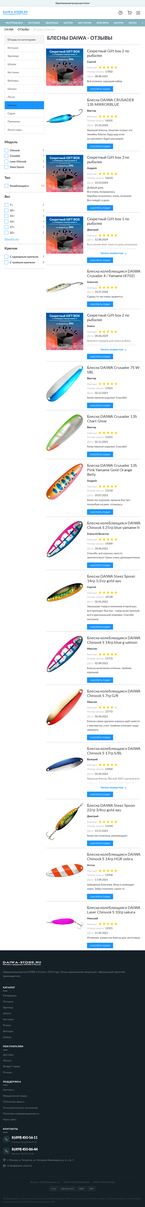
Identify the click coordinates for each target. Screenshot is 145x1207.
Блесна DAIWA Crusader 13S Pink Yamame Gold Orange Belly (112, 470)
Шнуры (118, 22)
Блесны (12, 105)
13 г (12, 216)
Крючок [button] (11, 248)
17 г (12, 227)
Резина (7, 1025)
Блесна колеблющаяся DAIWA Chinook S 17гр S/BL (113, 750)
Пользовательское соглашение (20, 1107)
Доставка (8, 1054)
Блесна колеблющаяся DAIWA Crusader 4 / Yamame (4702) (113, 273)
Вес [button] (7, 197)
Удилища (51, 22)
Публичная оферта (13, 1101)
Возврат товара (11, 1066)
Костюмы (85, 22)
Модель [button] (11, 142)
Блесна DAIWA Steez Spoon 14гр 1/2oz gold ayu (111, 578)
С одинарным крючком (24, 257)
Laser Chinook (18, 161)
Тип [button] (7, 178)
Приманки (14, 121)
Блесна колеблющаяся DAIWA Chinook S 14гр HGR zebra (113, 856)
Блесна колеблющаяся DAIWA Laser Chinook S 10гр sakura (113, 909)
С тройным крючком (22, 262)
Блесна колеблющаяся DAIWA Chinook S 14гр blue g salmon (113, 639)
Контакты (8, 1089)
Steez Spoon (17, 167)
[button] (120, 13)
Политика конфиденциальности (21, 1113)
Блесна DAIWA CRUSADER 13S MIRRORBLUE (110, 102)
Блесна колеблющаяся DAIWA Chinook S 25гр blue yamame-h (113, 525)
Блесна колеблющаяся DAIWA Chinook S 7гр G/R (113, 693)
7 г (11, 205)
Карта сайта (9, 1119)
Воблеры (103, 22)
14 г (12, 221)
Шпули (68, 22)
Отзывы (7, 1072)
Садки (11, 113)
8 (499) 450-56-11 (25, 1137)
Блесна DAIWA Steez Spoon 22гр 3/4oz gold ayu (111, 807)
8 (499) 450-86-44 (25, 1149)
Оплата (7, 1060)
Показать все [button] (12, 239)
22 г (12, 233)
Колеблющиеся (19, 186)
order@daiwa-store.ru (19, 1165)
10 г (12, 210)
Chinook (15, 150)
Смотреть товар (100, 89)
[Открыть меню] (138, 13)
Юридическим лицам (15, 1095)
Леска (133, 22)
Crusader (15, 156)
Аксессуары (15, 129)
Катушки (34, 22)
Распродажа (14, 22)
